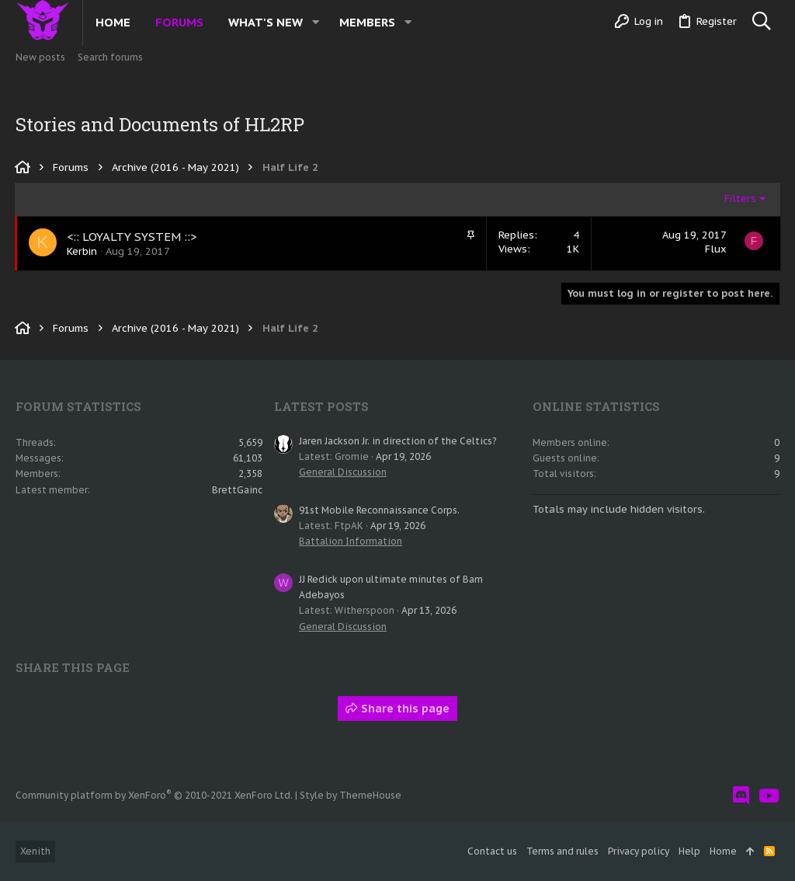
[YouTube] (769, 796)
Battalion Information (350, 541)
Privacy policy (638, 851)
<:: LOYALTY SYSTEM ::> (133, 236)
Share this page (397, 709)
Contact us (492, 851)
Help (689, 851)
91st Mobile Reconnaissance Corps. (379, 510)
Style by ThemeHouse (350, 795)
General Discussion (343, 472)
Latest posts (321, 406)
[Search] (761, 21)
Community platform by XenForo (154, 795)
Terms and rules (562, 851)
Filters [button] (739, 198)
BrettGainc (237, 490)
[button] (315, 22)
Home (723, 851)
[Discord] (741, 796)
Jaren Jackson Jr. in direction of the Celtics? (397, 441)
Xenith (35, 851)
